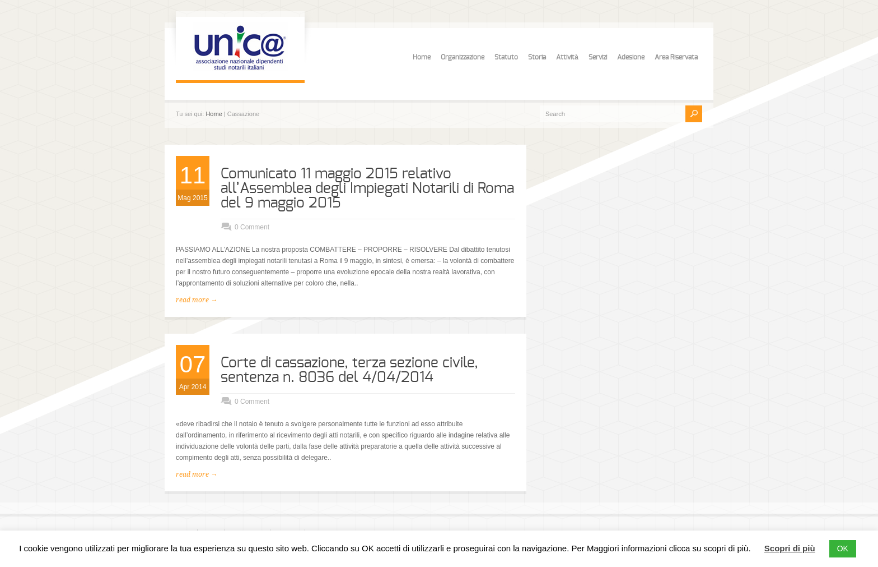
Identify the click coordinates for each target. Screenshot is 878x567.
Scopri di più (789, 548)
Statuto (506, 57)
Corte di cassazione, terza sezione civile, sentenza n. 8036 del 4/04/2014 (349, 370)
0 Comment (252, 227)
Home (422, 57)
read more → (196, 300)
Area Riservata (676, 57)
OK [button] (842, 548)
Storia (537, 57)
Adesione (631, 57)
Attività (567, 57)
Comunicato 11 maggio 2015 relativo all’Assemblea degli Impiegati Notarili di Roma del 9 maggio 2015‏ (367, 188)
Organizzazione (462, 57)
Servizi (598, 57)
